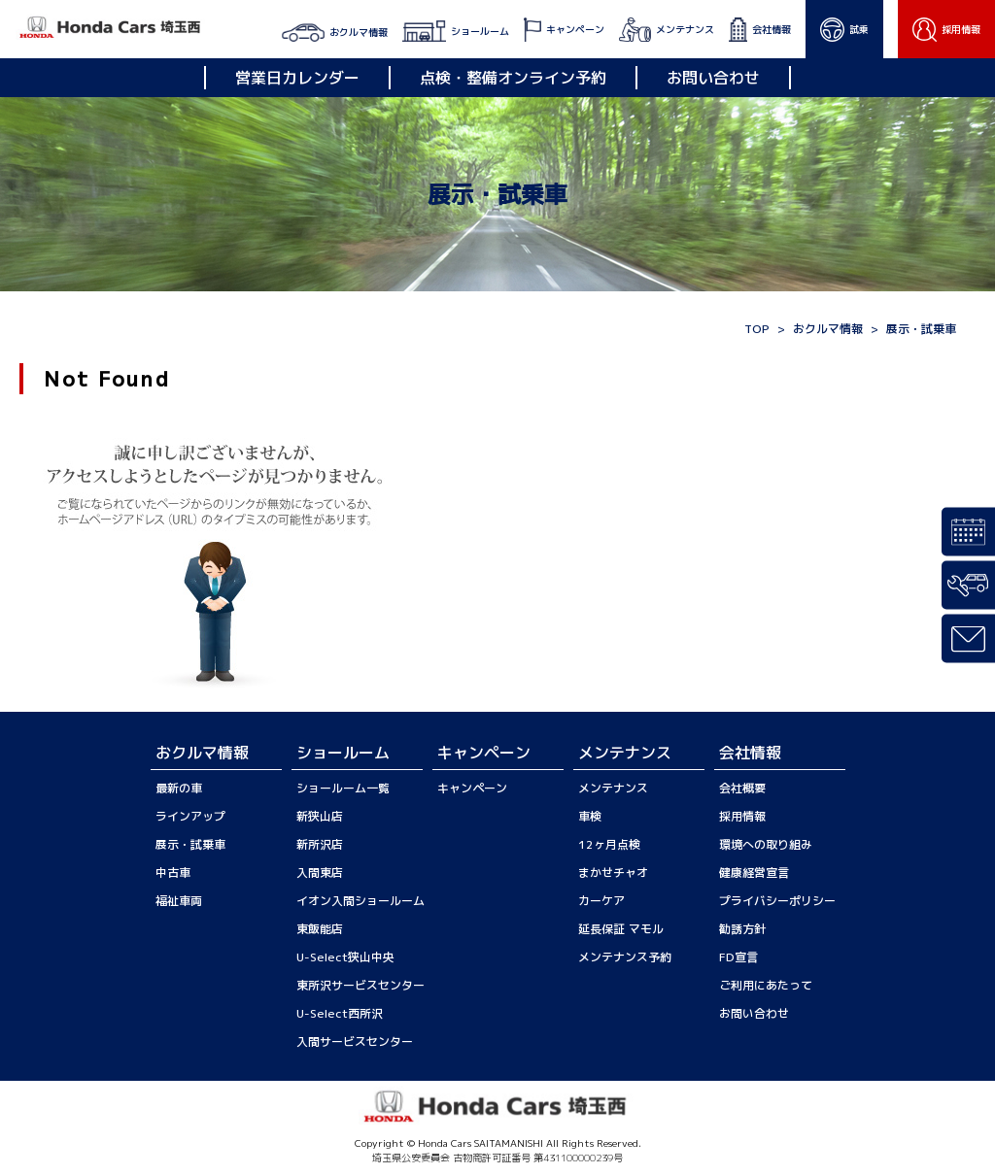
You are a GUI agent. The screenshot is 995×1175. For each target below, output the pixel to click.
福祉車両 (178, 900)
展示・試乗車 (190, 844)
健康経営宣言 (754, 872)
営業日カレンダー (297, 77)
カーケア (601, 900)
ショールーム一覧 (343, 788)
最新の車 (178, 788)
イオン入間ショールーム (360, 900)
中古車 (172, 872)
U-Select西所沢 (339, 1013)
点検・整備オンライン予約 (513, 77)
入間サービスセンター (354, 1041)
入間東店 (319, 872)
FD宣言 (738, 957)
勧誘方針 (742, 929)
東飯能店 (319, 929)
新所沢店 (319, 844)
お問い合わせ (713, 77)
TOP (757, 328)
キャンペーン (472, 788)
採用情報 (742, 816)
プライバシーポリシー (777, 900)
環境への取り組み (765, 844)
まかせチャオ (613, 872)
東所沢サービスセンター (360, 985)
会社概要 (742, 788)
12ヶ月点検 (609, 844)
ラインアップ (190, 816)
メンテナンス (613, 788)
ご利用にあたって (765, 985)
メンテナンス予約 (624, 957)
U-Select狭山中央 (345, 957)
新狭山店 (319, 816)
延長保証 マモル (621, 929)
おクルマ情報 (828, 328)
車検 (589, 816)
